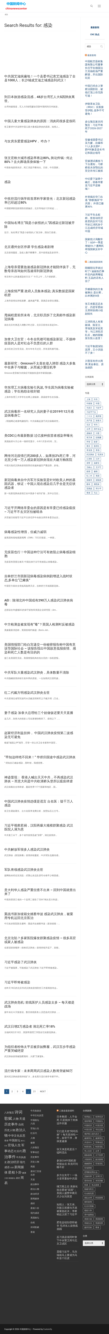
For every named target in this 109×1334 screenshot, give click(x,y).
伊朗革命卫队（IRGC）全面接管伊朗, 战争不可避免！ (94, 108)
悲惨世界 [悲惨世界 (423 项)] (88, 1176)
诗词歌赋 (34, 1227)
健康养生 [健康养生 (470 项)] (88, 1138)
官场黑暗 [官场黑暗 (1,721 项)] (88, 1168)
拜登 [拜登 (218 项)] (88, 442)
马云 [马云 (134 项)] (96, 493)
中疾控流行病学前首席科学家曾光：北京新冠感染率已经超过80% (40, 200)
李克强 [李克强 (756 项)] (89, 450)
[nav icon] (99, 6)
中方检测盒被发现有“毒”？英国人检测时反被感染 (39, 624)
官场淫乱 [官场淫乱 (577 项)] (99, 1164)
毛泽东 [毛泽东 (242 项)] (100, 454)
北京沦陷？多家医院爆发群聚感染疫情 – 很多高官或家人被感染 (40, 940)
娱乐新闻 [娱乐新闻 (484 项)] (99, 1159)
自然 (32, 1222)
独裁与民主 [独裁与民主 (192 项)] (89, 1189)
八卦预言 (34, 1147)
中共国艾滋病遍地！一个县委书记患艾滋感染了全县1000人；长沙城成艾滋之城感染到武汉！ (40, 78)
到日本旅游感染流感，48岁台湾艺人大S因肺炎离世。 (39, 99)
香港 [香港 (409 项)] (97, 1227)
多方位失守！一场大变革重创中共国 (67, 1177)
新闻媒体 (34, 1198)
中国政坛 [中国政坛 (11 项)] (14, 1140)
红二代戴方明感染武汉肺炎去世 (27, 693)
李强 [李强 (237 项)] (97, 450)
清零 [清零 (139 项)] (88, 463)
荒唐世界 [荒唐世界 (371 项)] (99, 1223)
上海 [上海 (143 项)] (88, 399)
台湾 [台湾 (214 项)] (97, 1151)
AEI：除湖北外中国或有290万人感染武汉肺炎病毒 (38, 602)
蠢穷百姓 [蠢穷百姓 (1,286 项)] (88, 1227)
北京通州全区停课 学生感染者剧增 (29, 247)
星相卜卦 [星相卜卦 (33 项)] (15, 1172)
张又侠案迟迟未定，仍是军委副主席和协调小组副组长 (94, 308)
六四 (32, 1123)
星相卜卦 (34, 1208)
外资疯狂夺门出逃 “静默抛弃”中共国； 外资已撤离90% (94, 201)
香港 (32, 1232)
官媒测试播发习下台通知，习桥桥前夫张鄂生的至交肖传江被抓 (94, 165)
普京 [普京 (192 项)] (88, 446)
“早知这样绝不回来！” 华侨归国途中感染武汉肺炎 (40, 757)
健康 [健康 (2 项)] (24, 1173)
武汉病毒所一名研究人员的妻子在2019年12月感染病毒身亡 (39, 413)
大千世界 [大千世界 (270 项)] (99, 1155)
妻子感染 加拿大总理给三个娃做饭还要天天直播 (38, 713)
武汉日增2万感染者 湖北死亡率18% (29, 1026)
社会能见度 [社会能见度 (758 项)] (89, 1193)
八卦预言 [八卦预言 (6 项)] (9, 1112)
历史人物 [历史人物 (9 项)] (9, 1130)
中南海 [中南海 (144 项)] (89, 403)
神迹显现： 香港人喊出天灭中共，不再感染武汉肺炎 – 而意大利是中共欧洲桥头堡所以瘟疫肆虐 (38, 779)
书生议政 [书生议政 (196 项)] (99, 1130)
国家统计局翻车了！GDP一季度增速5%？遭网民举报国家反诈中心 (94, 246)
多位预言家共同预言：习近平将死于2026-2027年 (94, 126)
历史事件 (34, 1157)
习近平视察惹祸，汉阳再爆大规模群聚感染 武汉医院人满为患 (38, 827)
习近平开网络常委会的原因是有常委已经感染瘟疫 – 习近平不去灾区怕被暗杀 (40, 510)
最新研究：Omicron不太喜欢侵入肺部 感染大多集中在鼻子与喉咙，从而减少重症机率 (40, 365)
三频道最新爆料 (66, 1110)
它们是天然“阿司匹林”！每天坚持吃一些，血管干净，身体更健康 (67, 1136)
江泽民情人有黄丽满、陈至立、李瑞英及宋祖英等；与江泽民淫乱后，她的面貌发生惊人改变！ (94, 330)
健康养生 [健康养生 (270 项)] (99, 1138)
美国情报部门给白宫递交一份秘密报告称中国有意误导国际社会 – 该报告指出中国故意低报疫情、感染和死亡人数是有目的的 (40, 648)
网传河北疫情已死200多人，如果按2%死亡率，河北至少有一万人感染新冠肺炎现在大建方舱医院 (40, 458)
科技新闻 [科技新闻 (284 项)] (99, 1198)
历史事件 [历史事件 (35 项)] (11, 1124)
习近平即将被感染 (17, 982)
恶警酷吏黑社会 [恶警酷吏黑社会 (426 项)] (91, 1172)
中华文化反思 (36, 1115)
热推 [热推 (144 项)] (86, 1185)
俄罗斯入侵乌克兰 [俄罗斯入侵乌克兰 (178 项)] (91, 1134)
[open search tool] (91, 6)
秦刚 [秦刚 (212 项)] (96, 471)
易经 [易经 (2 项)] (18, 1178)
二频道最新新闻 (95, 262)
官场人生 (34, 1128)
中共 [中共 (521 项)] (96, 399)
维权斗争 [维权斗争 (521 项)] (88, 1210)
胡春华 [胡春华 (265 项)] (89, 480)
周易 (32, 1166)
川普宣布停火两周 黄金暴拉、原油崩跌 (94, 364)
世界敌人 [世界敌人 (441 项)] (88, 1117)
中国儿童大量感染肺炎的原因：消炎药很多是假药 (40, 121)
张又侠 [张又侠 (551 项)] (89, 437)
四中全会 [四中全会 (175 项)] (97, 429)
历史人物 (34, 1161)
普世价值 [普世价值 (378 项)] (88, 1181)
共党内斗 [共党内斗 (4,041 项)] (88, 1142)
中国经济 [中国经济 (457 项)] (88, 1125)
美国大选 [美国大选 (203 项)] (88, 1219)
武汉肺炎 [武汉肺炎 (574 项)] (90, 454)
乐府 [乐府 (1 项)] (12, 1168)
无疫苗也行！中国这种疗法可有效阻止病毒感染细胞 (40, 554)
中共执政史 (35, 1110)
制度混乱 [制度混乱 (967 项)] (88, 1147)
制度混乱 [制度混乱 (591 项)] (99, 1147)
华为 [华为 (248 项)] (96, 425)
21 (34, 1091)
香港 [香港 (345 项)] (88, 493)
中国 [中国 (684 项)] (97, 403)
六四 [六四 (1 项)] (6, 1178)
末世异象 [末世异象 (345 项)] (99, 1181)
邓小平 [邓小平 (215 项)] (98, 488)
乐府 (32, 1175)
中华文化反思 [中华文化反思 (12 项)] (16, 1135)
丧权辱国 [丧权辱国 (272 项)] (88, 1121)
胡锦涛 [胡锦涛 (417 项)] (98, 480)
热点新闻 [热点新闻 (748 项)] (95, 1185)
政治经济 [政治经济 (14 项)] (13, 1162)
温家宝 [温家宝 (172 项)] (96, 463)
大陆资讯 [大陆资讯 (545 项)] (88, 1159)
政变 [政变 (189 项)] (96, 442)
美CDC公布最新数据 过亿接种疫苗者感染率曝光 (38, 435)
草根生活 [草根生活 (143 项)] (88, 1223)
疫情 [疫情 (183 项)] (88, 471)
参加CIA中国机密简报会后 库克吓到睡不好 (67, 1164)
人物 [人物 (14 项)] (16, 1118)
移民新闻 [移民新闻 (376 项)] (88, 1202)
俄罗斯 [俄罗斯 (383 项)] (98, 416)
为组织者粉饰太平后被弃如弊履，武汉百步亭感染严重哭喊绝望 (40, 1049)
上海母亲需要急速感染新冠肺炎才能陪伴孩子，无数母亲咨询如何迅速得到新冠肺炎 (40, 269)
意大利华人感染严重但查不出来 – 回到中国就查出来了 (40, 892)
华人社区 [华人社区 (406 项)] (88, 1151)
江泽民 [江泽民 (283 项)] (89, 459)
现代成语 (34, 1213)
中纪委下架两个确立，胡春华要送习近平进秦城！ (94, 183)
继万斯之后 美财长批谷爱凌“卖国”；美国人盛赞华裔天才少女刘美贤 (67, 1191)
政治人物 (34, 1189)
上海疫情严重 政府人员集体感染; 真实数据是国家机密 (39, 293)
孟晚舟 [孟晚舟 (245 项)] (89, 433)
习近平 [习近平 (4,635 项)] (98, 408)
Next (43, 1091)
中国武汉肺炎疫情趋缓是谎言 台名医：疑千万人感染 (38, 803)
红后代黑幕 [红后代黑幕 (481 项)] (89, 1206)
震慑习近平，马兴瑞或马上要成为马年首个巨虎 (67, 1255)
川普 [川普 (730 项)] (97, 433)
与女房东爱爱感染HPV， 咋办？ (27, 141)
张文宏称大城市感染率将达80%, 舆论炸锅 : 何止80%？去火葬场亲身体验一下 (38, 160)
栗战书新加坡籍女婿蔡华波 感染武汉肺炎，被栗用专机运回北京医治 (38, 916)
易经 (32, 1203)
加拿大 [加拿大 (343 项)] (98, 420)
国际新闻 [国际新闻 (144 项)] (88, 1155)
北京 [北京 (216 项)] (88, 425)
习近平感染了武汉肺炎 (20, 962)
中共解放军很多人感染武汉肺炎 (27, 849)
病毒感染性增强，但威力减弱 (25, 532)
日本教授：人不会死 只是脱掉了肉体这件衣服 (67, 1120)
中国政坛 (34, 1120)
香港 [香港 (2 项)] (6, 1140)
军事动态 (34, 1152)
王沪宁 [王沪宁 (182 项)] (98, 467)
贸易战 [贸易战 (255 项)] (89, 488)
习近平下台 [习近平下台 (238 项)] (91, 412)
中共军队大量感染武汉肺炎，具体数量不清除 (36, 672)
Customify (47, 1329)
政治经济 (34, 1194)
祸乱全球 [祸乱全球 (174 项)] (88, 1198)
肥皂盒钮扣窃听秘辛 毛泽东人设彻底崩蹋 (67, 1226)
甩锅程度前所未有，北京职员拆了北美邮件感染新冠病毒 (40, 317)
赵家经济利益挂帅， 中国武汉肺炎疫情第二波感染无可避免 (38, 735)
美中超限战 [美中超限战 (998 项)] (89, 1215)
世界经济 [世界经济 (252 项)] (99, 1117)
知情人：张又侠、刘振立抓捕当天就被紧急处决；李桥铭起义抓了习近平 (67, 1209)
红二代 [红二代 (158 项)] (89, 476)
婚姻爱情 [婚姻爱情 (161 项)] (88, 1164)
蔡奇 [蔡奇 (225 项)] (88, 484)
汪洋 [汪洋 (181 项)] (97, 459)
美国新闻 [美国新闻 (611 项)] (99, 1219)
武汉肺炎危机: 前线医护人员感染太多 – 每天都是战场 (39, 1004)
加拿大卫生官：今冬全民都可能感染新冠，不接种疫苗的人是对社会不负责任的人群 (40, 341)
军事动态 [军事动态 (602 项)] (99, 1142)
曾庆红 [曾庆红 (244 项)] (96, 446)
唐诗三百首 (35, 1171)
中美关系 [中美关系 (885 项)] (99, 1125)
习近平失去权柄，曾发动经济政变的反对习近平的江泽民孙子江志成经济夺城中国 (94, 223)
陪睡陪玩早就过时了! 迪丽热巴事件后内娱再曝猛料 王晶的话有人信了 (94, 274)
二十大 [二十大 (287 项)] (89, 416)
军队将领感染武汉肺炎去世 (23, 870)
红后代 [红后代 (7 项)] (18, 1151)
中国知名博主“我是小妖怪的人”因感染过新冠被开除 (39, 225)
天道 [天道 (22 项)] (22, 1119)
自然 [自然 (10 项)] (21, 1124)
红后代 (33, 1133)
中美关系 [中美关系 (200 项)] (88, 1130)
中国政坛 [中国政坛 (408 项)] (99, 1121)
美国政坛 (34, 1217)
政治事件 (34, 1184)
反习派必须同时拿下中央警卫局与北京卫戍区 (67, 1240)
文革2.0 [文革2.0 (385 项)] (98, 1176)
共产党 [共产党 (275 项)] (89, 420)
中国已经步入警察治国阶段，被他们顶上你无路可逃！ (94, 90)
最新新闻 (91, 55)
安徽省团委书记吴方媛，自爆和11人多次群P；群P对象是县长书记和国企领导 (95, 146)
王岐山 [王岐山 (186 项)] (89, 467)
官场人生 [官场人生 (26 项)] (14, 1145)
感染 (7, 182)
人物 (32, 1138)
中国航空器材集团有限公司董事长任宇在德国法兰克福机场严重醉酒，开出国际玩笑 (94, 69)
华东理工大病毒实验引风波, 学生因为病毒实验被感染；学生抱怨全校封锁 (39, 389)
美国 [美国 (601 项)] (97, 476)
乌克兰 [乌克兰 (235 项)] (89, 408)
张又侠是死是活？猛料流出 (67, 1151)
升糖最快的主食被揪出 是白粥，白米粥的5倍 (94, 292)
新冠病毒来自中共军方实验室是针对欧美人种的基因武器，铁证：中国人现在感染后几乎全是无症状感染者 (40, 484)
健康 (32, 1142)
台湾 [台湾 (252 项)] (88, 429)
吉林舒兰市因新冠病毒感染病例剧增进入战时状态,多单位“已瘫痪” (38, 578)
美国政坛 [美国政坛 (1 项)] (11, 1178)
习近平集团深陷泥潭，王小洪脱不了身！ (94, 349)
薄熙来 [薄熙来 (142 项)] (96, 484)
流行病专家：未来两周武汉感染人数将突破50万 (38, 1071)
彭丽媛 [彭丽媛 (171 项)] (98, 437)
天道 (32, 1179)
